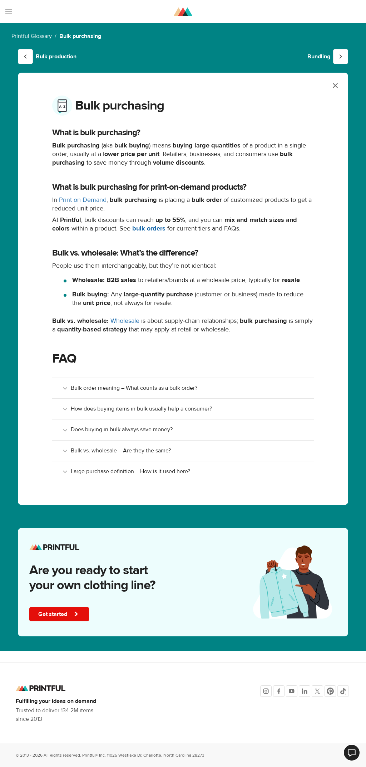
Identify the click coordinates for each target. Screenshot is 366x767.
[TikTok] (343, 691)
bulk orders (148, 228)
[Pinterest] (330, 691)
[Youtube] (291, 691)
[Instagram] (266, 691)
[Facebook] (279, 691)
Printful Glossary (31, 36)
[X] (317, 691)
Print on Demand (83, 200)
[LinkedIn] (304, 691)
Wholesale (124, 321)
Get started (60, 614)
